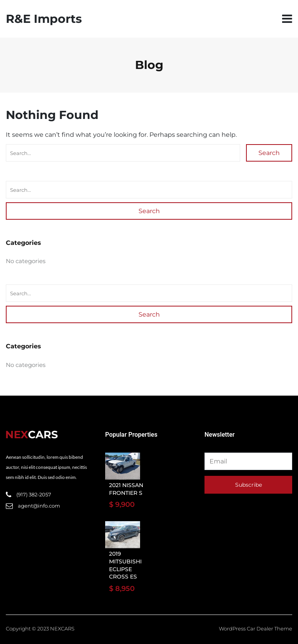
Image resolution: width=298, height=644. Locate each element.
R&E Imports (44, 19)
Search (269, 153)
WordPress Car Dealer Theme (255, 628)
